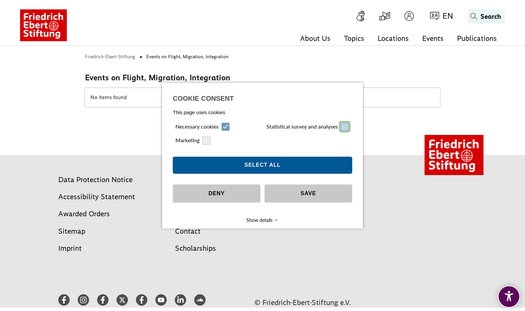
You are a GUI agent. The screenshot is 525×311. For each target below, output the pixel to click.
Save (308, 185)
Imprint (252, 223)
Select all (262, 156)
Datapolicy (270, 223)
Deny (217, 185)
